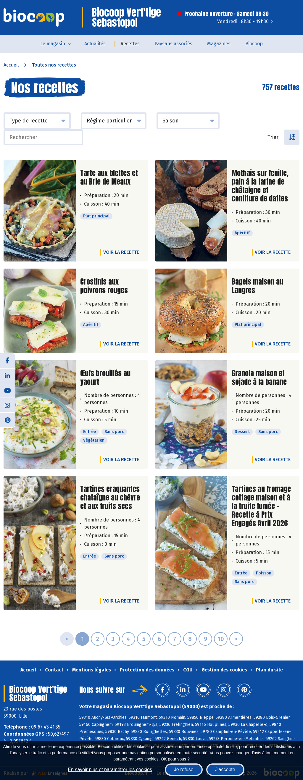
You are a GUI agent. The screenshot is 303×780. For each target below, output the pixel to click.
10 (220, 638)
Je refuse (184, 769)
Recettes (130, 43)
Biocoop (254, 43)
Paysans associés (173, 43)
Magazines (219, 43)
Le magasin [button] (52, 43)
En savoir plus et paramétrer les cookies (110, 769)
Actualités (95, 43)
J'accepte (225, 769)
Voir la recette (121, 252)
